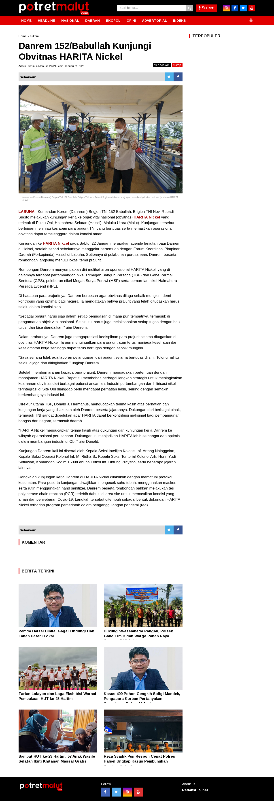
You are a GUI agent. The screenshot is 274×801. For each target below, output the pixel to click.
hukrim (34, 36)
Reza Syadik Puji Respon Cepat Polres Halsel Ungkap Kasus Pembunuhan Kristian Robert (139, 761)
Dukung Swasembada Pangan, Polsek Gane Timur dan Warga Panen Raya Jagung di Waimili (138, 636)
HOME (26, 20)
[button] (251, 18)
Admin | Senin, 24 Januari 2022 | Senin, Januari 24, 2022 (51, 66)
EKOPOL (113, 20)
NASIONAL (70, 20)
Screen (206, 8)
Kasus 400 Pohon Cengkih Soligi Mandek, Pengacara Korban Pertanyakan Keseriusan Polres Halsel (142, 699)
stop (177, 65)
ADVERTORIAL (154, 20)
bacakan (162, 65)
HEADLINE (46, 20)
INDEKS (179, 20)
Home (22, 36)
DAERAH (92, 20)
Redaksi (189, 790)
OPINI (131, 20)
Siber (203, 790)
